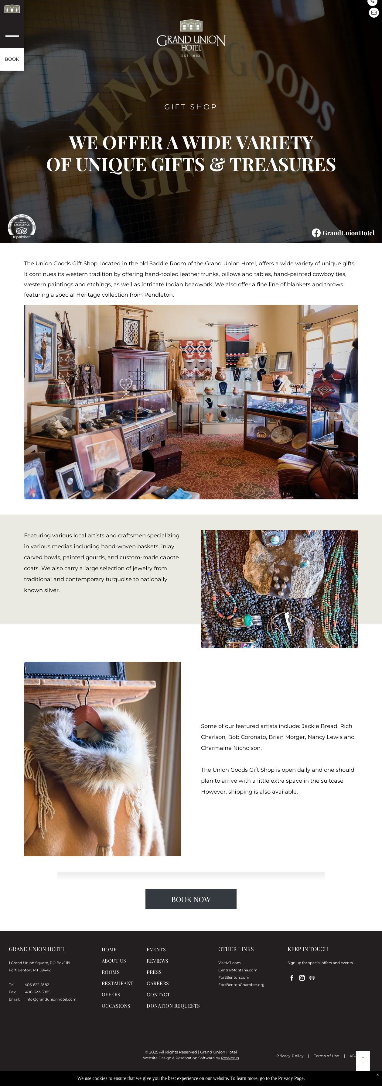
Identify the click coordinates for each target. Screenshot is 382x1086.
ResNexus (230, 1058)
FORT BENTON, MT (65, 1055)
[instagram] (302, 979)
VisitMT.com (229, 962)
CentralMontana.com (238, 970)
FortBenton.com (233, 977)
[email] (374, 13)
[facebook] (292, 979)
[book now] (12, 59)
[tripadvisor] (312, 979)
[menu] (13, 37)
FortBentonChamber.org (241, 984)
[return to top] (363, 1062)
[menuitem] (126, 951)
